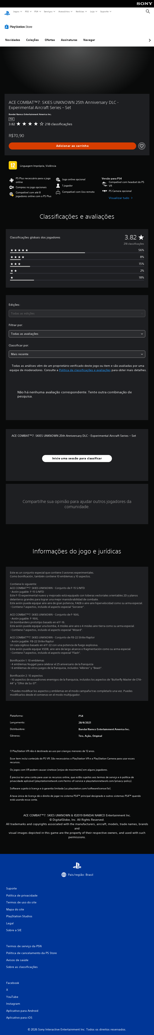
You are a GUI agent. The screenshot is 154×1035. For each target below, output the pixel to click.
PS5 (27, 11)
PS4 (36, 11)
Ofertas (50, 36)
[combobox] (77, 309)
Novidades (12, 36)
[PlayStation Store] (19, 22)
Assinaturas (69, 36)
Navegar (89, 36)
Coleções (32, 36)
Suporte (104, 11)
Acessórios (64, 11)
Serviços (48, 11)
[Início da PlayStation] (7, 11)
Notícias (80, 11)
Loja (92, 11)
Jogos (16, 11)
